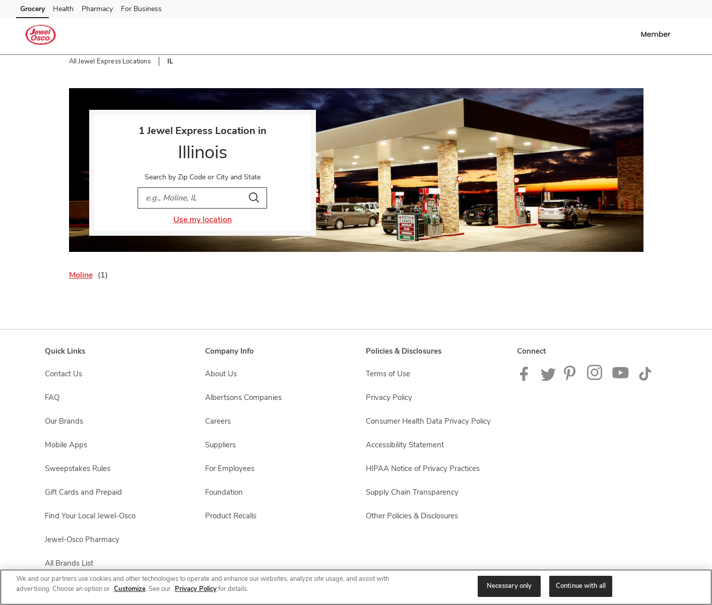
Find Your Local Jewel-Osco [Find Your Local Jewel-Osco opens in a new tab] (90, 516)
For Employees (229, 468)
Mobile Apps (66, 445)
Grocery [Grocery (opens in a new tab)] (32, 9)
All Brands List (69, 563)
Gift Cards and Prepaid (83, 492)
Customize (130, 588)
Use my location (202, 219)
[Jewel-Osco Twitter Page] (548, 378)
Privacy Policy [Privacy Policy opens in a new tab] (389, 397)
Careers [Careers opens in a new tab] (218, 421)
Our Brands (64, 421)
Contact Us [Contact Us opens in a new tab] (63, 374)
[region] (356, 587)
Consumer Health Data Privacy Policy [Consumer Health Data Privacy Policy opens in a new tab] (428, 421)
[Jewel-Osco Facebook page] (526, 378)
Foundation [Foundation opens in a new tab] (224, 492)
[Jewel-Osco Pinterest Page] (571, 378)
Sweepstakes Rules (77, 468)
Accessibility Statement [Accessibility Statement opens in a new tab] (405, 445)
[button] (657, 34)
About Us (221, 374)
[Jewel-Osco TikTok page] (645, 378)
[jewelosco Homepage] (41, 36)
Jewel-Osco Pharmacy (82, 539)
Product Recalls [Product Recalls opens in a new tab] (230, 516)
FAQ (52, 397)
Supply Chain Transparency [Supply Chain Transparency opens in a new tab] (412, 492)
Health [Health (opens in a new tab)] (63, 9)
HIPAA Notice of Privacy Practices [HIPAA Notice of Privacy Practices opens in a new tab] (423, 468)
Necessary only (509, 585)
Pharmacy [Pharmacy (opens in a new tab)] (97, 9)
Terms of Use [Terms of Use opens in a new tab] (388, 374)
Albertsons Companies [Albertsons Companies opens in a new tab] (243, 397)
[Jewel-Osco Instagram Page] (595, 378)
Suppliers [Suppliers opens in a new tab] (220, 445)
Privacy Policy (196, 588)
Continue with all (581, 585)
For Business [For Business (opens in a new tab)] (141, 9)
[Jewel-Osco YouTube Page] (620, 378)
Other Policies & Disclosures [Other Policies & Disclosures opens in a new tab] (412, 516)
